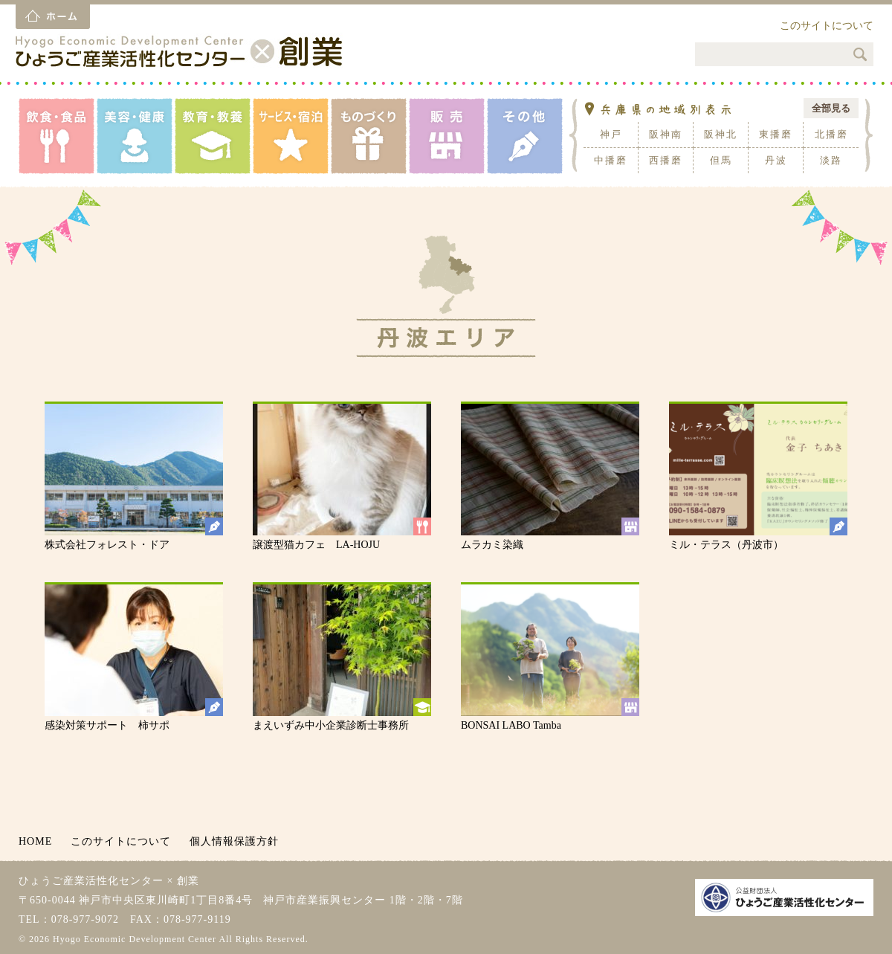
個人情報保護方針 (234, 841)
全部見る (831, 108)
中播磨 (610, 160)
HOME (35, 841)
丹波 (776, 160)
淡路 (831, 160)
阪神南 (665, 134)
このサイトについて (826, 25)
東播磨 (775, 134)
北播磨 (831, 134)
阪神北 (720, 134)
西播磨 (665, 160)
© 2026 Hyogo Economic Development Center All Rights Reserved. (163, 939)
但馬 (721, 160)
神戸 (611, 134)
